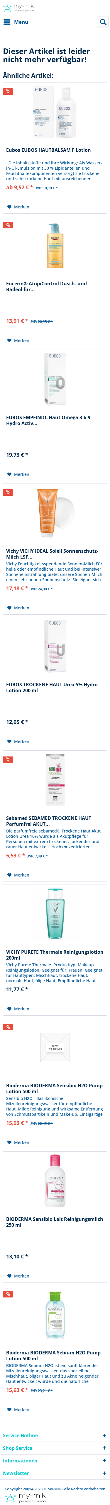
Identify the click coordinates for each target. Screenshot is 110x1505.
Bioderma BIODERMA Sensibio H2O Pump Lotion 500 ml (54, 1088)
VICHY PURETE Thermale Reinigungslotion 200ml (55, 955)
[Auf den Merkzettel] (18, 206)
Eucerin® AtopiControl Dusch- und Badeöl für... (46, 286)
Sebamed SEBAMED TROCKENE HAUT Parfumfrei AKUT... (48, 821)
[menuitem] (15, 22)
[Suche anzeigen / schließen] (103, 22)
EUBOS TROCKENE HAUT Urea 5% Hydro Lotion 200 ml (52, 687)
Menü (16, 21)
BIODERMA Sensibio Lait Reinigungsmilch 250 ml (54, 1222)
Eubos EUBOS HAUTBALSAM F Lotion (48, 150)
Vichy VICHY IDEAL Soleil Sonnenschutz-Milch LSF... (52, 554)
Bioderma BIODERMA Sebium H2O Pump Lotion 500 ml (53, 1355)
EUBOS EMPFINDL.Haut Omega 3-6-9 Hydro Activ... (48, 420)
